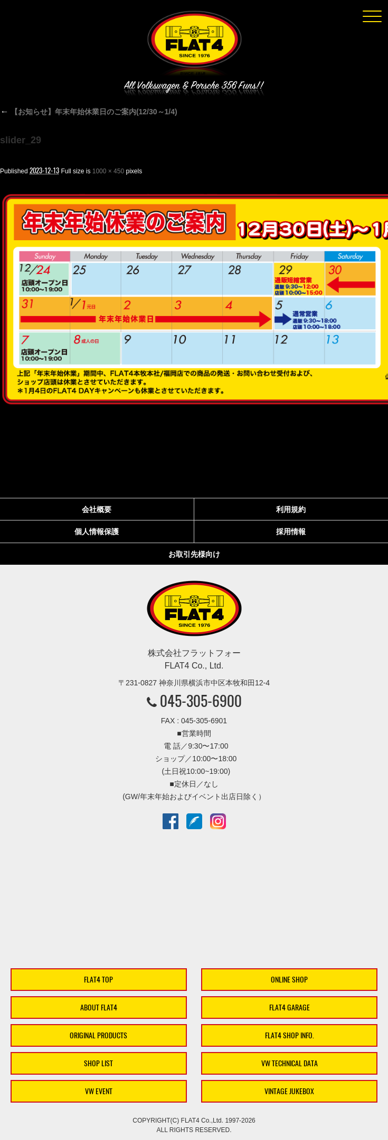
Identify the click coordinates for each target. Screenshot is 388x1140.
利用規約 (291, 509)
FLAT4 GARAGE (289, 1008)
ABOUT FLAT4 (98, 1008)
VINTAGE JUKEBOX (289, 1091)
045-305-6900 (201, 701)
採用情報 (291, 531)
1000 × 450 (108, 171)
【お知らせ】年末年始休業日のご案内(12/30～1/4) (88, 111)
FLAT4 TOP (98, 980)
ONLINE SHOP (289, 980)
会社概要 (96, 509)
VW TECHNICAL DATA (289, 1063)
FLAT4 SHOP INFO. (289, 1035)
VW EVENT (98, 1091)
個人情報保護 (96, 531)
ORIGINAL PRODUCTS (98, 1035)
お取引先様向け (194, 554)
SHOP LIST (98, 1063)
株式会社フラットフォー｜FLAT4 (194, 45)
